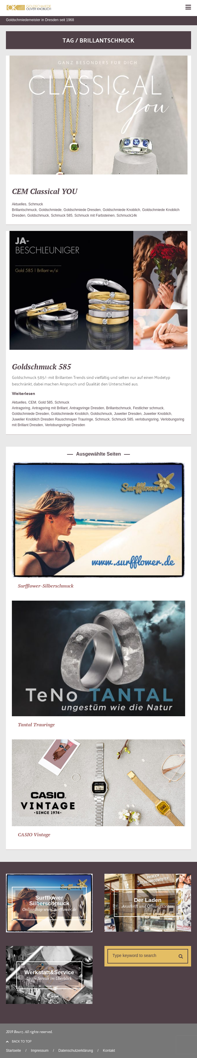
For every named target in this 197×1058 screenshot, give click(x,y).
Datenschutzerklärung (75, 1050)
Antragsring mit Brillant (50, 408)
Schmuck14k (127, 215)
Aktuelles (19, 204)
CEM (32, 402)
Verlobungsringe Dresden (65, 425)
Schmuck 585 (61, 215)
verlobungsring (147, 419)
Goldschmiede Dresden (82, 210)
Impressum (39, 1050)
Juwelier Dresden (128, 414)
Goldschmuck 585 (41, 366)
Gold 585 (45, 402)
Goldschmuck (38, 215)
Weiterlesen (23, 393)
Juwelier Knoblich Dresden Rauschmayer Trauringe (52, 419)
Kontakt (109, 1050)
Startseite (13, 1050)
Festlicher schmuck (148, 408)
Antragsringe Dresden (86, 408)
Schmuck (35, 204)
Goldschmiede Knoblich (121, 210)
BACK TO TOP (19, 1041)
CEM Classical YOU (44, 191)
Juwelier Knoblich (157, 414)
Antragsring (21, 408)
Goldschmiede (50, 210)
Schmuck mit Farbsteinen (94, 215)
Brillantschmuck (24, 210)
